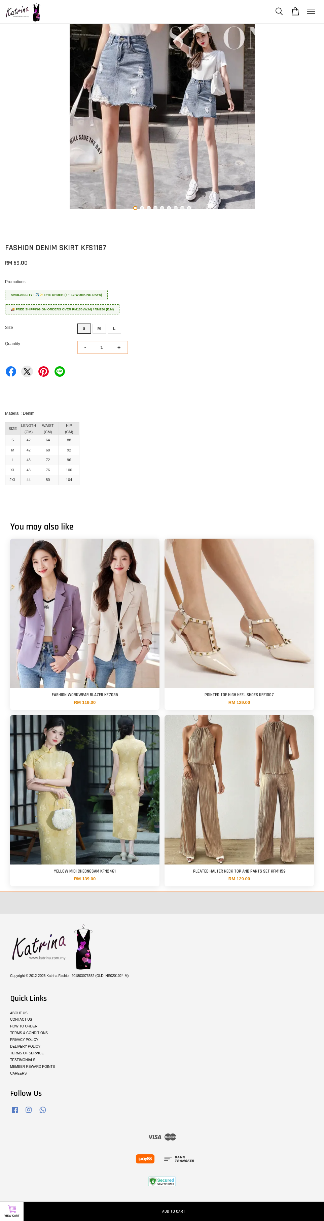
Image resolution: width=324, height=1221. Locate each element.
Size (9, 327)
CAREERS (18, 1073)
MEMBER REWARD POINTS (32, 1067)
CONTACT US (21, 1019)
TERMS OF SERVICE (27, 1053)
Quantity (12, 343)
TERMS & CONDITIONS (29, 1033)
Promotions (15, 281)
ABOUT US (19, 1013)
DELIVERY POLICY (25, 1046)
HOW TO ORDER (23, 1026)
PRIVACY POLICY (24, 1040)
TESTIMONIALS (22, 1060)
